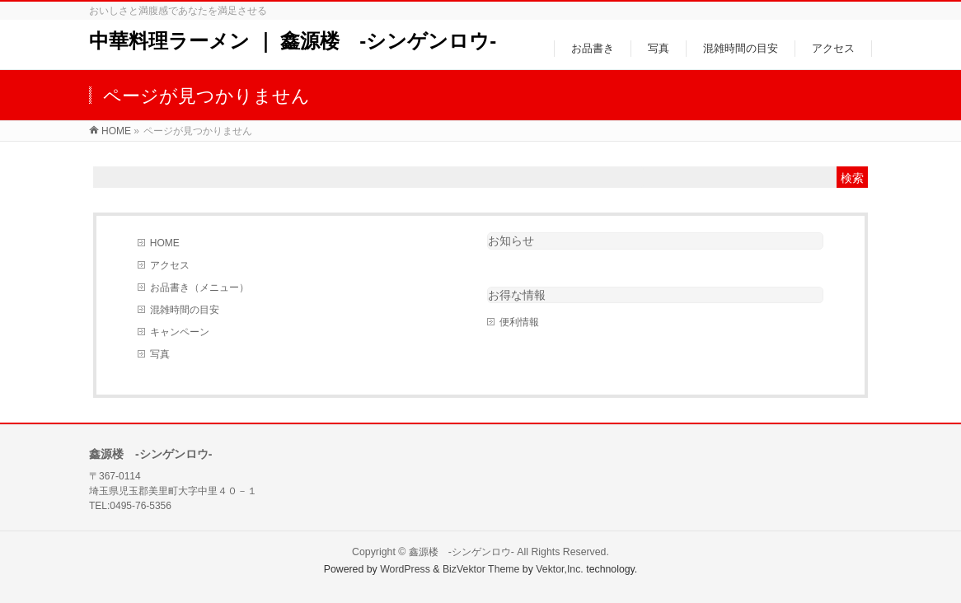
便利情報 (519, 322)
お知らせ (511, 240)
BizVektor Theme (481, 569)
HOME (165, 243)
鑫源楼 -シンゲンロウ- (461, 552)
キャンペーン (179, 332)
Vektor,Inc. (560, 569)
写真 (160, 354)
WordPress (405, 569)
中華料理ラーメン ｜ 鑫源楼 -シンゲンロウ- (292, 41)
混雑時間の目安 (184, 310)
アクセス (170, 265)
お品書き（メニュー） (199, 287)
